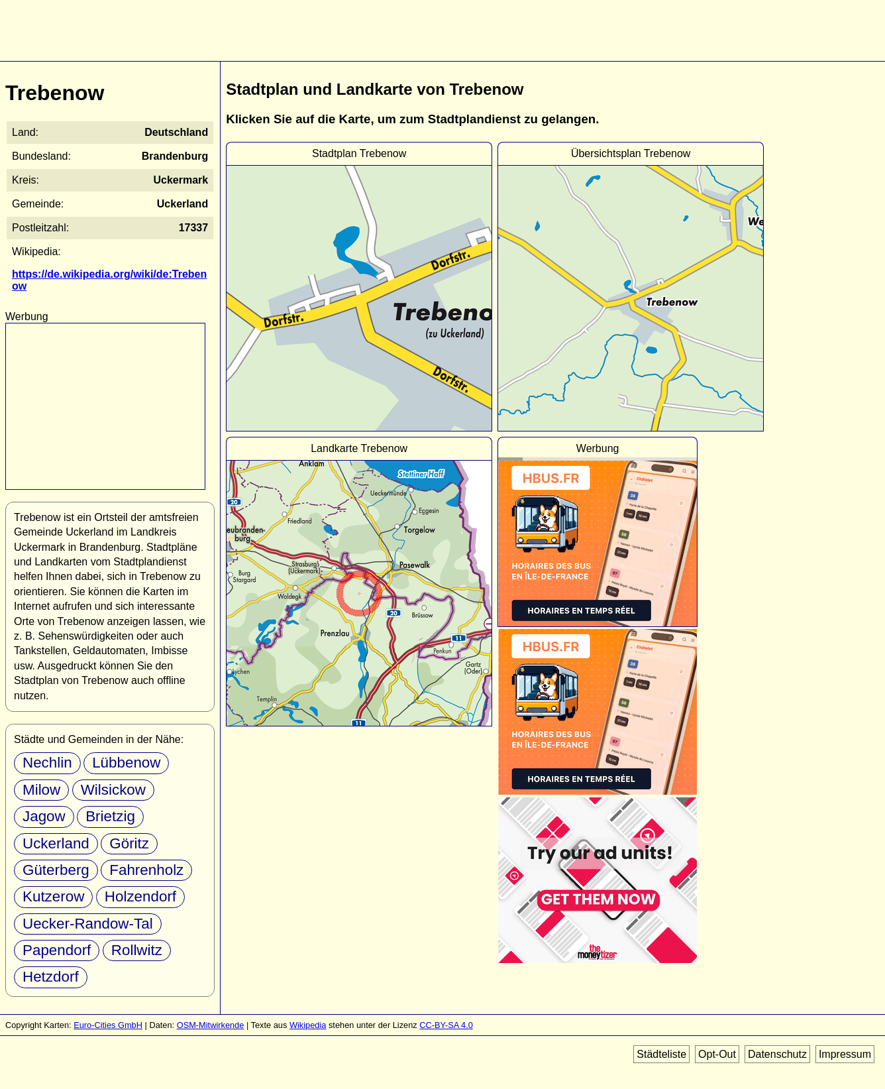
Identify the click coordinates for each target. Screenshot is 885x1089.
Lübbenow (126, 762)
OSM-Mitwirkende (210, 1025)
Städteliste (661, 1054)
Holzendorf (140, 896)
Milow (41, 789)
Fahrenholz (146, 870)
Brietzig (110, 816)
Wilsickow (113, 789)
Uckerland (56, 843)
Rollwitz (136, 950)
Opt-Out (717, 1054)
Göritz (129, 843)
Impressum (845, 1054)
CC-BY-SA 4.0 (446, 1025)
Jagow (44, 816)
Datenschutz (777, 1054)
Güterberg (56, 870)
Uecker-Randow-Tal (88, 923)
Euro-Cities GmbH (108, 1025)
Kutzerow (53, 896)
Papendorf (57, 950)
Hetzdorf (51, 976)
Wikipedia (307, 1025)
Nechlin (47, 762)
